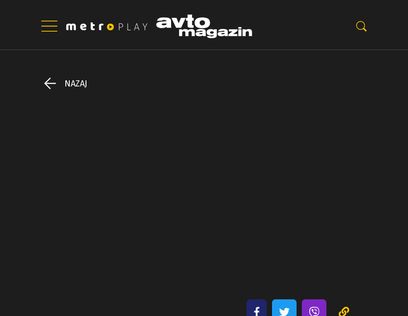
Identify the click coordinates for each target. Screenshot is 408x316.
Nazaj (75, 83)
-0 (361, 26)
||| (49, 26)
